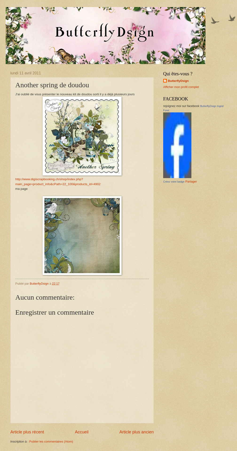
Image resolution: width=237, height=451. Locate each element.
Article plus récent (27, 432)
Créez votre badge (174, 181)
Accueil (81, 432)
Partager (191, 181)
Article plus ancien (136, 432)
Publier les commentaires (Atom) (51, 441)
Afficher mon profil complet (181, 87)
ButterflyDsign (178, 81)
